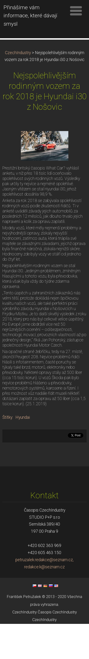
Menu (76, 11)
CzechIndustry (18, 87)
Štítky (7, 452)
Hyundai (22, 452)
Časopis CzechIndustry (57, 647)
